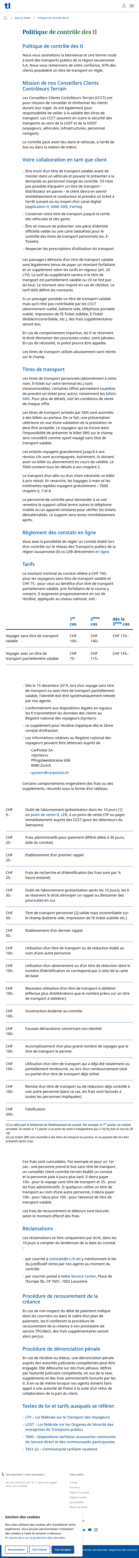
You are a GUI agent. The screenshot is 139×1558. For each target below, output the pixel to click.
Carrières (75, 1487)
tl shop (73, 1482)
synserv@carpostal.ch (50, 772)
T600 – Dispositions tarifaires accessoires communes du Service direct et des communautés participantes (70, 1439)
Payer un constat (79, 1492)
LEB (64, 814)
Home (5, 18)
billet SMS (59, 206)
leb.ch (73, 1512)
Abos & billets (23, 18)
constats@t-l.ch (62, 1258)
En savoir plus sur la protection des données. (35, 1538)
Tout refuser (39, 1549)
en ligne (102, 551)
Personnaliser (16, 1549)
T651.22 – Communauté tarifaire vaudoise (61, 1449)
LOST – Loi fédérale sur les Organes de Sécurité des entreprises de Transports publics (69, 1427)
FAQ (72, 1517)
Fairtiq (75, 206)
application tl (37, 206)
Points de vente (79, 1507)
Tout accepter (62, 1549)
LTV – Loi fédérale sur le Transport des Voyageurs (67, 1417)
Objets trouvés (78, 1497)
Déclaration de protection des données (85, 1550)
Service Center (83, 1276)
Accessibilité (77, 1502)
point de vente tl (45, 814)
